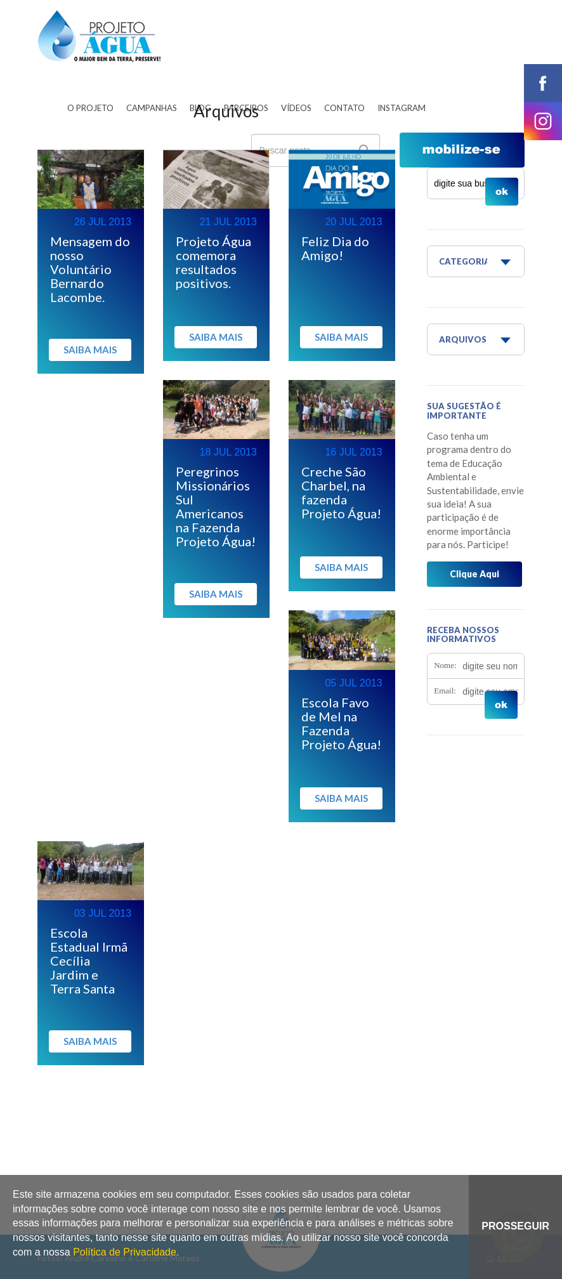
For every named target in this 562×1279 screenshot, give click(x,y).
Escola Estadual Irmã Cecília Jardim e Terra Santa (88, 960)
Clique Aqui (474, 573)
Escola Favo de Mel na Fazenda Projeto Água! (341, 723)
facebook (543, 83)
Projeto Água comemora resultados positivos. (213, 262)
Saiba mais (90, 349)
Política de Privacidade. (126, 1252)
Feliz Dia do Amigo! (335, 248)
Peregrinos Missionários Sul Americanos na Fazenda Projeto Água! (216, 506)
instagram (543, 121)
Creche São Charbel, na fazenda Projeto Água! (341, 492)
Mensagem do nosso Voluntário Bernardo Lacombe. (90, 269)
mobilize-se (462, 150)
